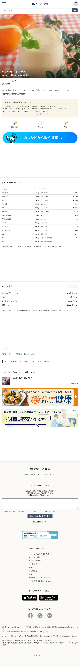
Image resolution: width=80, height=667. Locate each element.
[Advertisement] (40, 160)
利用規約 (34, 564)
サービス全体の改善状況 (40, 554)
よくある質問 (36, 522)
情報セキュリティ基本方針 (41, 577)
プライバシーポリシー (39, 574)
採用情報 (34, 571)
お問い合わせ (33, 495)
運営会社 (34, 567)
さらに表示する (40, 114)
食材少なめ (22, 95)
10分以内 (14, 95)
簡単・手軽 (6, 95)
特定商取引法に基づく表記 (41, 581)
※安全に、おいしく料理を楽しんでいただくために (18, 354)
